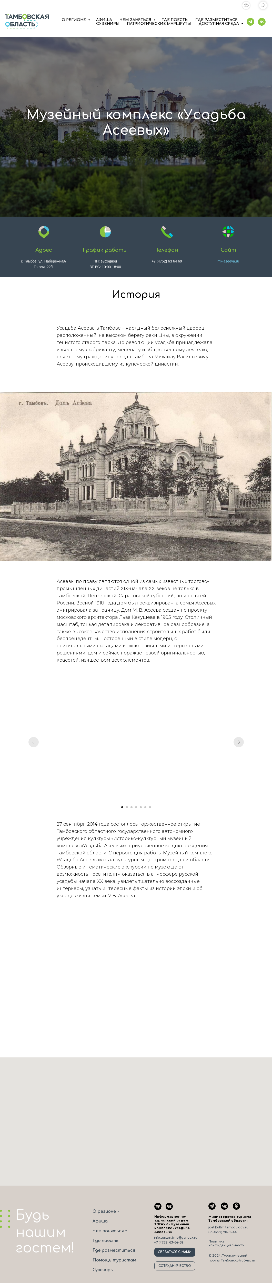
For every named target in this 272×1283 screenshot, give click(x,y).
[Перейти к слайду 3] (131, 807)
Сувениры (103, 1270)
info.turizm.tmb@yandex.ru (175, 1237)
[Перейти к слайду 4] (136, 807)
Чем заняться (108, 1231)
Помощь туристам (114, 1260)
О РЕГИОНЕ (74, 20)
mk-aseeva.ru (228, 261)
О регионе (104, 1211)
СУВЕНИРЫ (107, 24)
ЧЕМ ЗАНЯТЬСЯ (136, 20)
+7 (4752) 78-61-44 (222, 1232)
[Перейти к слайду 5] (141, 807)
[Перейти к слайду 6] (145, 807)
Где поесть (105, 1240)
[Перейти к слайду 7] (150, 807)
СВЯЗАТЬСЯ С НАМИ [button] (175, 1252)
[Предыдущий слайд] (33, 742)
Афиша (100, 1221)
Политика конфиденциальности (227, 1243)
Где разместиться (114, 1250)
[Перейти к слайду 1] (122, 807)
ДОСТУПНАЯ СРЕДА (219, 24)
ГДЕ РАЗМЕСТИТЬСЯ (216, 20)
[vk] (262, 22)
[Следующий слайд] (239, 742)
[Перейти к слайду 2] (127, 807)
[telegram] (250, 22)
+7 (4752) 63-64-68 (168, 1242)
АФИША (104, 20)
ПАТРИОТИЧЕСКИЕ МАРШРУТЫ (159, 24)
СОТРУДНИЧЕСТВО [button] (174, 1266)
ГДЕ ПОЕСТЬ (175, 20)
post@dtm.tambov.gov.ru (228, 1227)
